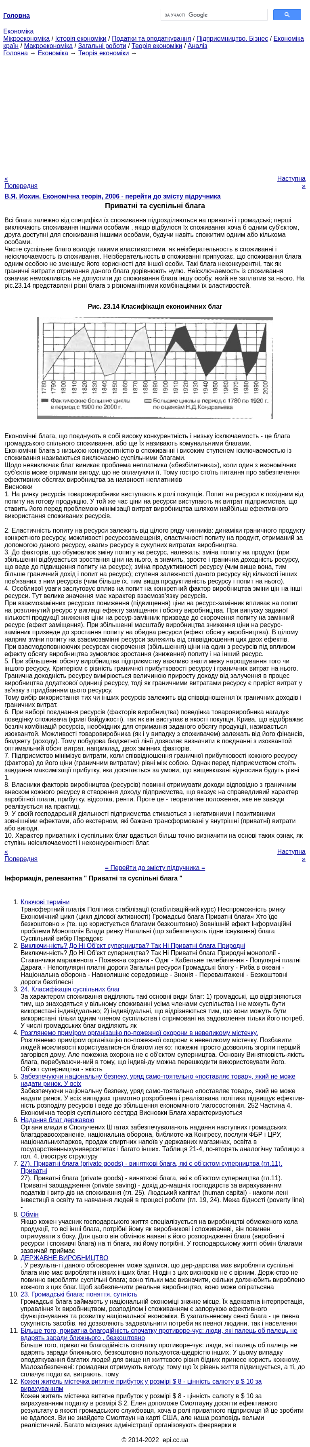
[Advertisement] (155, 113)
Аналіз (197, 45)
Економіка (18, 31)
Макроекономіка (48, 45)
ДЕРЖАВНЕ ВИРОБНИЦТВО (64, 1258)
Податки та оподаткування (151, 38)
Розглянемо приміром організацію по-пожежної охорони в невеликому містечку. (139, 1032)
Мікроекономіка (26, 38)
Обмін (30, 1214)
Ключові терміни (45, 902)
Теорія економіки (157, 45)
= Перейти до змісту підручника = (155, 867)
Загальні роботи (102, 45)
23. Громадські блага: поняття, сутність (79, 1294)
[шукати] (213, 15)
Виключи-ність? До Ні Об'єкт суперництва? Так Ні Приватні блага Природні (133, 945)
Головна (15, 53)
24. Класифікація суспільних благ (70, 989)
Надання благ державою (57, 1120)
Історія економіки (81, 38)
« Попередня (21, 182)
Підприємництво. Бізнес (232, 38)
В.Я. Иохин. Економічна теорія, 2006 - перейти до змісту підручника (112, 196)
